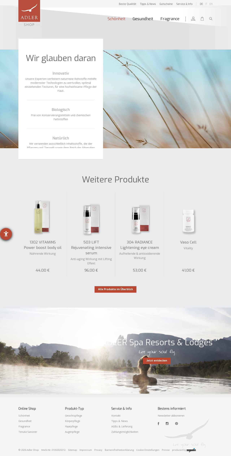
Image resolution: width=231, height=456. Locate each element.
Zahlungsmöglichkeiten (124, 431)
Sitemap (72, 449)
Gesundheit (143, 18)
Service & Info (184, 4)
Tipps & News (148, 4)
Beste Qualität (127, 4)
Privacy (98, 449)
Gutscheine (166, 4)
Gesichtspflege (73, 415)
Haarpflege (71, 426)
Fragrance (169, 18)
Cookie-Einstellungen (147, 449)
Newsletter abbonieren (171, 415)
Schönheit (116, 18)
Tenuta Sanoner (27, 431)
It (206, 4)
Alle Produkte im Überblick (115, 289)
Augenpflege (72, 431)
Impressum (86, 449)
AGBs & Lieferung (121, 426)
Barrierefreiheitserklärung (119, 449)
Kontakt (116, 415)
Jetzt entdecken (157, 360)
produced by (184, 450)
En (211, 4)
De (201, 4)
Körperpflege (72, 421)
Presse (166, 449)
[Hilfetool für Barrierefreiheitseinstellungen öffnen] (6, 234)
